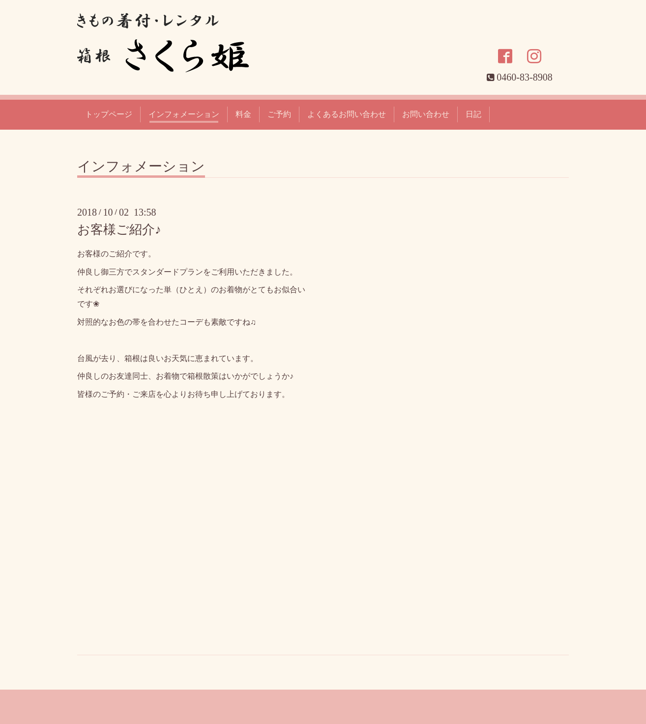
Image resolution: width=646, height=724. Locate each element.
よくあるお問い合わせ (346, 114)
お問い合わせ (425, 114)
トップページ (108, 114)
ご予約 (279, 114)
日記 (473, 114)
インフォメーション (183, 114)
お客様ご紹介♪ (119, 230)
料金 (243, 114)
